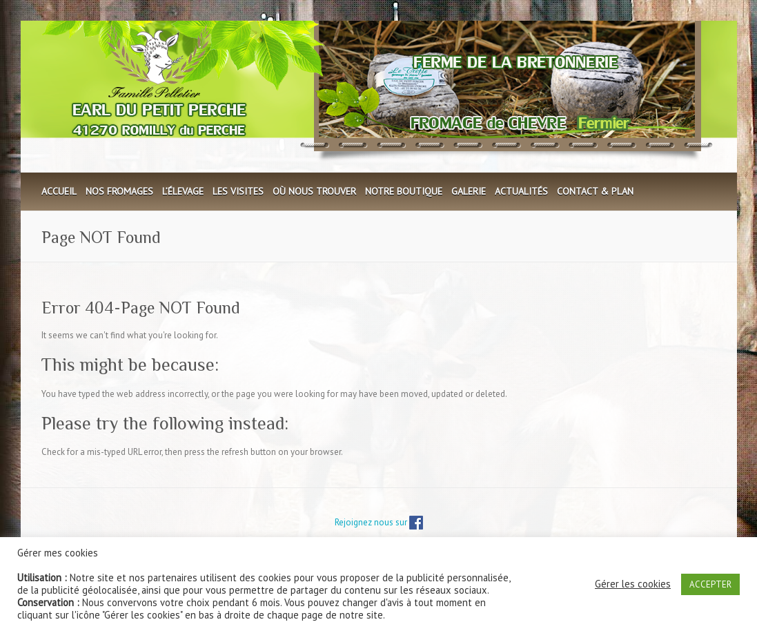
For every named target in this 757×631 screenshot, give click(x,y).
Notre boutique (403, 191)
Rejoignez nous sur (379, 522)
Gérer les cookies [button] (633, 584)
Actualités (521, 191)
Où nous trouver (314, 191)
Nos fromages (119, 191)
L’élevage (183, 191)
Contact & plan (595, 191)
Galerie (468, 191)
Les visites (238, 191)
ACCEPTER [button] (710, 584)
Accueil (59, 191)
